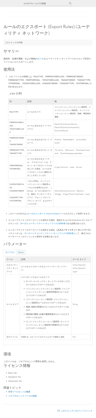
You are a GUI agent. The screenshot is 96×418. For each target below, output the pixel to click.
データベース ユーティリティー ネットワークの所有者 (48, 235)
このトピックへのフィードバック (76, 413)
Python (21, 254)
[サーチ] (70, 3)
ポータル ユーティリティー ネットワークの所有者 (42, 225)
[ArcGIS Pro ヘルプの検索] (45, 3)
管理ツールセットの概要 (19, 394)
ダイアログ (10, 254)
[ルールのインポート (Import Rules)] (43, 215)
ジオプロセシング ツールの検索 (22, 398)
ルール (41, 58)
